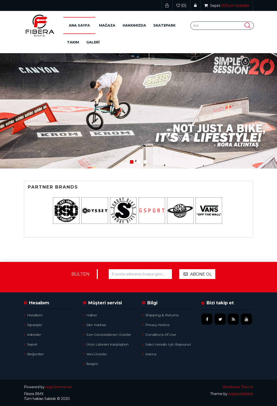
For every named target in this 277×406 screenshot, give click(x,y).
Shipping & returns (160, 315)
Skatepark (164, 25)
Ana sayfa (79, 25)
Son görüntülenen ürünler (107, 334)
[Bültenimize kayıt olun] (140, 274)
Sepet (30, 344)
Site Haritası (94, 325)
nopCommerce (59, 387)
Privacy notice (156, 325)
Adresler (32, 334)
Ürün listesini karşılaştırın (106, 344)
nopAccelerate (240, 394)
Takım (73, 42)
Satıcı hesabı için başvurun (166, 344)
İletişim (90, 364)
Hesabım (33, 315)
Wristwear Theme (238, 387)
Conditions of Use (159, 334)
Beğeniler (34, 354)
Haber (90, 315)
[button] (107, 25)
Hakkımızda (134, 25)
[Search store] (222, 25)
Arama (149, 354)
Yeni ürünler (95, 354)
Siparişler (33, 325)
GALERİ (93, 42)
